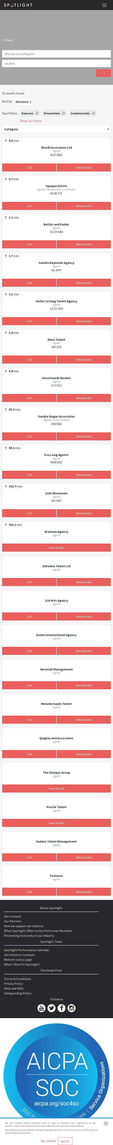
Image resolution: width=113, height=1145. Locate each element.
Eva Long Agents (56, 455)
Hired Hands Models (56, 378)
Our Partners (13, 921)
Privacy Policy (13, 984)
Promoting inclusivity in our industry (29, 936)
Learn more (20, 1125)
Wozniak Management (56, 669)
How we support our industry (23, 926)
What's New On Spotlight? (22, 964)
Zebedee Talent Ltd (56, 566)
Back (7, 40)
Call (29, 167)
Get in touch (12, 916)
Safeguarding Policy (17, 993)
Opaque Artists (56, 186)
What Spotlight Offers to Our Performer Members (38, 931)
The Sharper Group (56, 772)
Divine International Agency (56, 635)
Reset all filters (30, 121)
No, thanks (48, 1141)
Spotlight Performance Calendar (26, 950)
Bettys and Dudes (56, 224)
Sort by (7, 101)
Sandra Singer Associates (56, 416)
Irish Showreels (56, 493)
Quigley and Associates (56, 738)
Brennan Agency (56, 532)
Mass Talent (56, 340)
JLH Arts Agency (56, 600)
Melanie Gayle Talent (56, 704)
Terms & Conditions (17, 979)
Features (56, 876)
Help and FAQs (14, 988)
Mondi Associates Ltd (56, 147)
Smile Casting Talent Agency (56, 301)
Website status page (18, 960)
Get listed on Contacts (19, 955)
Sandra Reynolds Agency (56, 263)
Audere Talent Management (56, 841)
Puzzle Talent (56, 807)
